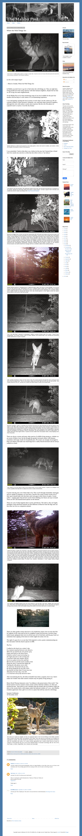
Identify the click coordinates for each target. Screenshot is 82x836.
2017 (65, 238)
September (67, 259)
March (66, 270)
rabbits (30, 753)
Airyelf (58, 832)
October (67, 257)
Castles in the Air (71, 218)
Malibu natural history (24, 753)
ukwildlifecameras (14, 789)
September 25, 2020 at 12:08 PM (25, 789)
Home (8, 23)
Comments (66, 82)
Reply (12, 768)
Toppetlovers (13, 780)
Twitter (65, 145)
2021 (65, 230)
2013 (65, 276)
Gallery (18, 23)
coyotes (14, 753)
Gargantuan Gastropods (71, 194)
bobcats (11, 753)
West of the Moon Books (68, 146)
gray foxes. (18, 753)
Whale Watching (72, 210)
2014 (65, 243)
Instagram (66, 143)
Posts (65, 79)
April (66, 268)
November (67, 247)
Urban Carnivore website (33, 190)
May (66, 266)
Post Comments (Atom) (16, 820)
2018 (65, 236)
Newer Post (9, 818)
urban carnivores (34, 753)
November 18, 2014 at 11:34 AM (21, 763)
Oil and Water (71, 185)
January (66, 274)
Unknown (13, 763)
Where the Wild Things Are (68, 251)
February (67, 272)
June (66, 264)
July (66, 262)
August (66, 260)
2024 (65, 228)
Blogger (66, 832)
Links (13, 23)
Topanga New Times (68, 148)
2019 (65, 234)
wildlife (39, 753)
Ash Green (13, 773)
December (67, 245)
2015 (65, 241)
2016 (65, 240)
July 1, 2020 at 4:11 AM (20, 773)
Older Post (57, 818)
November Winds (68, 248)
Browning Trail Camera (50, 791)
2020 (65, 232)
